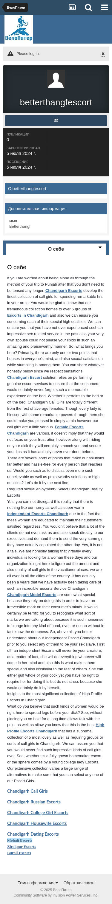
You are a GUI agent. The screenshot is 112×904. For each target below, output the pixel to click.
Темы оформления (38, 882)
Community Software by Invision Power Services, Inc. (55, 895)
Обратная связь (79, 882)
